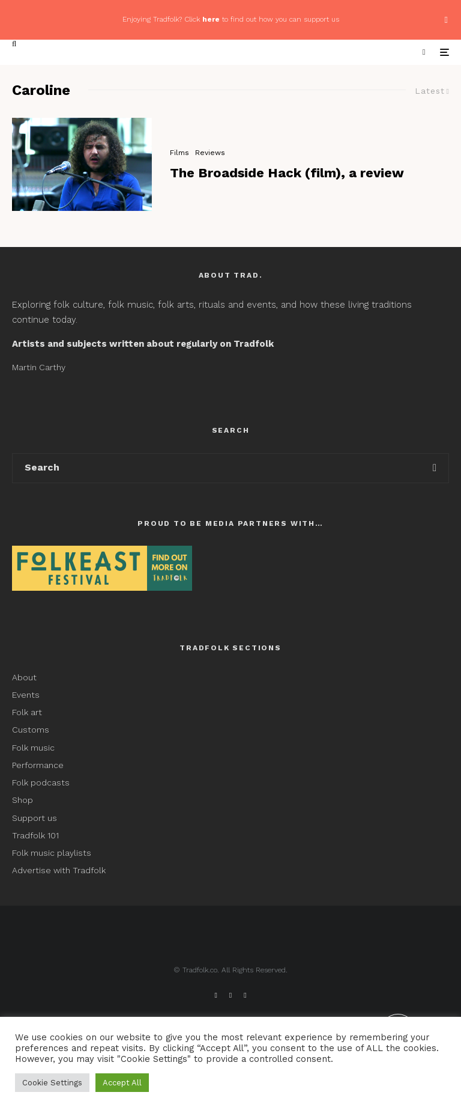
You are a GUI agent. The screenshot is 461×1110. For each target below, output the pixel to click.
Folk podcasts (41, 782)
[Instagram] (245, 995)
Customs (30, 729)
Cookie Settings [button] (52, 1082)
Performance (38, 765)
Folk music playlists (51, 853)
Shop (22, 800)
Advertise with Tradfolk (59, 870)
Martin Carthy (38, 367)
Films (179, 152)
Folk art (28, 712)
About (24, 677)
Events (26, 695)
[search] (434, 468)
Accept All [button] (122, 1082)
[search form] (217, 468)
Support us (34, 818)
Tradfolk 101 (35, 835)
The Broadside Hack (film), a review (287, 172)
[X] (230, 995)
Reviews (210, 152)
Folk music (33, 747)
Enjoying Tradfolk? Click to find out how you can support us (230, 19)
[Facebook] (215, 995)
